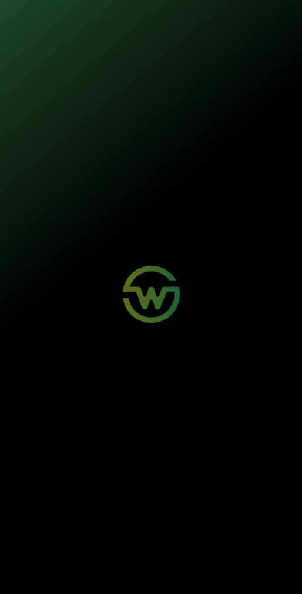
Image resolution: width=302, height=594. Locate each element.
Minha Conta (174, 427)
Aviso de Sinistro (180, 437)
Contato (35, 481)
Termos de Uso (241, 571)
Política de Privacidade (192, 571)
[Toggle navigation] (280, 20)
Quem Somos (175, 469)
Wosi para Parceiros (53, 469)
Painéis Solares (46, 427)
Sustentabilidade (180, 481)
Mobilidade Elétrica (51, 416)
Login (164, 416)
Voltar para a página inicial (151, 234)
